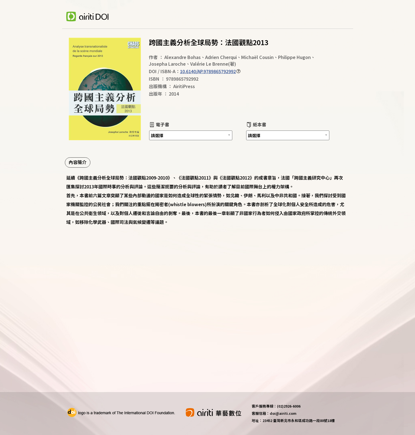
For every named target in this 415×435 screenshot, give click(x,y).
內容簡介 (77, 162)
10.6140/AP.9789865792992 (208, 71)
